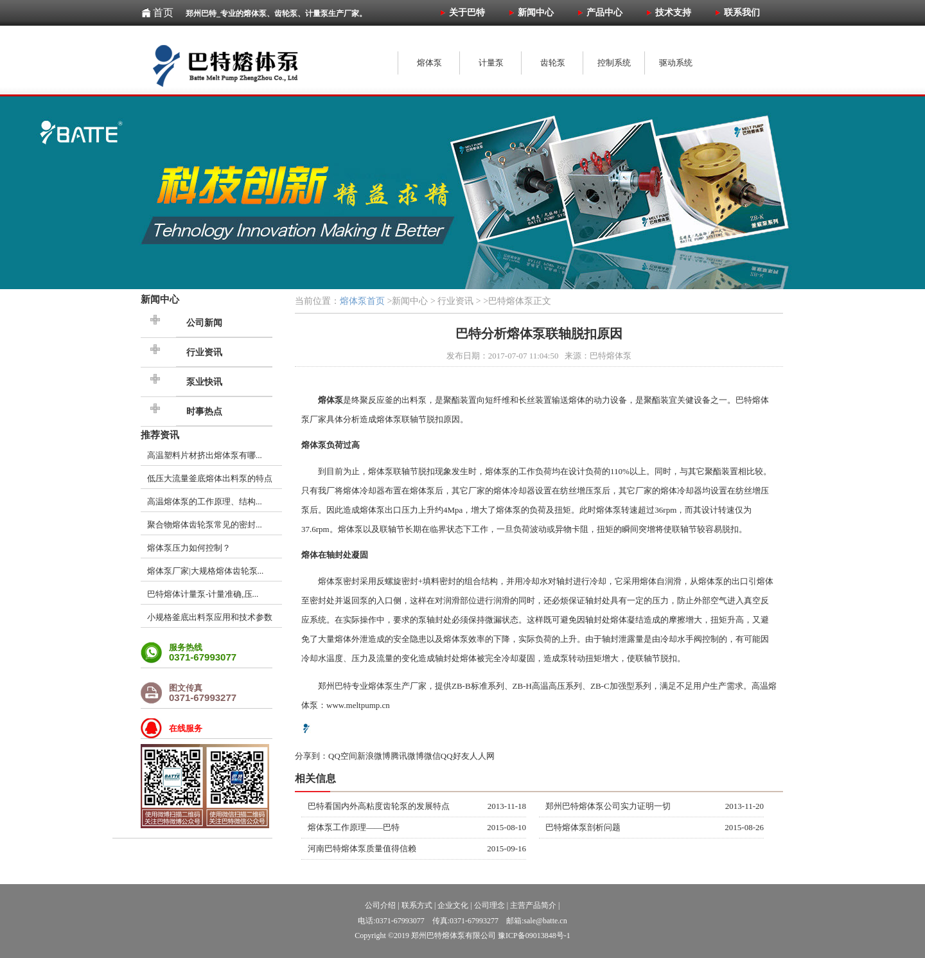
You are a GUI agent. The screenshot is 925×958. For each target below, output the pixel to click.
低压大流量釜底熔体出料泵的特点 (209, 478)
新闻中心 (160, 299)
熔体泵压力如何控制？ (189, 548)
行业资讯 (204, 352)
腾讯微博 (407, 756)
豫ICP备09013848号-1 (534, 935)
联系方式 (416, 905)
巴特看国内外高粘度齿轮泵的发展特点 (379, 806)
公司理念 (489, 905)
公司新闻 (204, 323)
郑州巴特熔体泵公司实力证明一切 (608, 806)
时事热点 (204, 411)
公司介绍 (380, 905)
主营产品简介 (533, 905)
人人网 (482, 756)
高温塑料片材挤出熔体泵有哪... (204, 455)
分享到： (311, 756)
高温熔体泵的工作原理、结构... (204, 501)
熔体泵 (388, 419)
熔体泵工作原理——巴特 (354, 827)
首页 (163, 12)
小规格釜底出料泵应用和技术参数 (209, 617)
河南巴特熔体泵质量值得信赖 (362, 848)
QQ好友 (455, 756)
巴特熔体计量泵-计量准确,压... (202, 594)
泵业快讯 (204, 382)
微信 (432, 756)
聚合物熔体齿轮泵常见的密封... (204, 524)
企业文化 (452, 905)
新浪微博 (374, 756)
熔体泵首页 (362, 301)
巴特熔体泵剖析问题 (583, 827)
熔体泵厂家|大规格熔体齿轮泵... (205, 571)
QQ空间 (342, 756)
